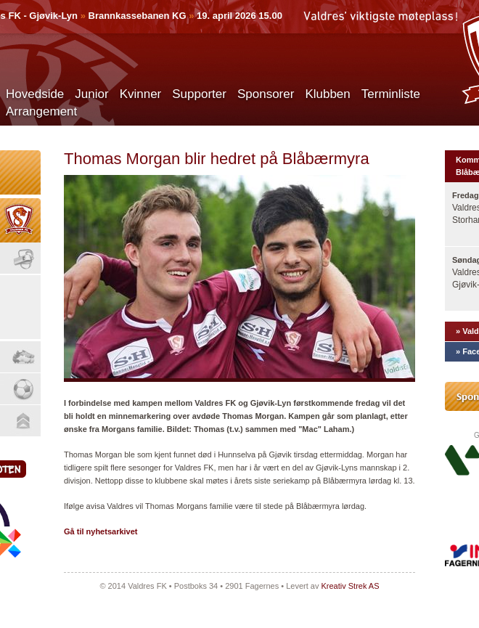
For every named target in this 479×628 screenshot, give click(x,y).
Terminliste (390, 94)
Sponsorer (265, 94)
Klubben (327, 94)
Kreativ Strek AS (350, 586)
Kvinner (141, 94)
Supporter (199, 94)
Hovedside (35, 94)
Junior (91, 94)
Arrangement (41, 111)
